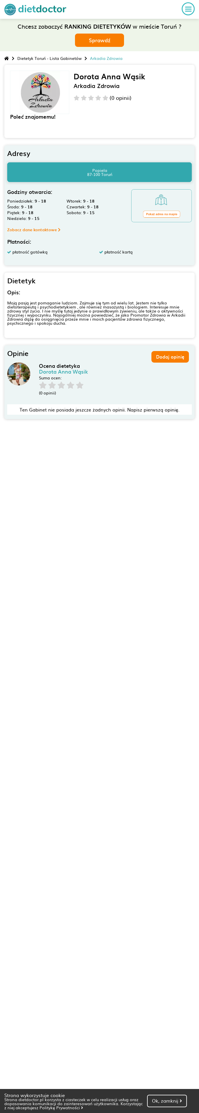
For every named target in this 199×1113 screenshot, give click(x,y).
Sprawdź (99, 40)
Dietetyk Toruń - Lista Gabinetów (49, 58)
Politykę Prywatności (61, 1107)
